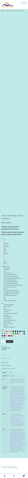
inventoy (4, 353)
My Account (4, 476)
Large (23, 384)
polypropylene (13, 424)
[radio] (3, 244)
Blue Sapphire (17, 439)
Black (18, 436)
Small (17, 384)
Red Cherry (15, 454)
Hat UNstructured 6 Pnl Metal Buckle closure (17, 397)
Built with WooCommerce (13, 471)
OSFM (11, 387)
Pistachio (20, 452)
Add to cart (9, 345)
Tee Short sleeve (13, 390)
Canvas (19, 419)
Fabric (2, 307)
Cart (22, 475)
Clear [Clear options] (5, 341)
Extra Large (12, 386)
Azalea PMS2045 (13, 436)
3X (16, 386)
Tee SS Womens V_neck (16, 392)
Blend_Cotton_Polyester (15, 428)
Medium (20, 384)
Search (14, 476)
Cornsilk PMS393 (13, 442)
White (17, 455)
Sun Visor (16, 405)
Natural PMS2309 (15, 445)
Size (2, 242)
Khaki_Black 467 (18, 433)
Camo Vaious (12, 433)
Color (2, 333)
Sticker (17, 413)
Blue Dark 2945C (13, 437)
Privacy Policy (4, 471)
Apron (14, 413)
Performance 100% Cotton (15, 418)
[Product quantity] (3, 345)
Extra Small (16, 383)
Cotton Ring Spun (13, 425)
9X (12, 383)
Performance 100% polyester (16, 429)
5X (19, 386)
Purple (11, 454)
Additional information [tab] (5, 362)
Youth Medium (12, 384)
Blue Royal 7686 (20, 437)
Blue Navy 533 (22, 436)
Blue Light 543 (22, 440)
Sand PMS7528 (20, 454)
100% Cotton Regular (20, 424)
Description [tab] (3, 359)
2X (15, 386)
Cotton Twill (17, 421)
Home (4, 10)
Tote (11, 383)
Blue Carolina (16, 440)
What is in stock (8, 10)
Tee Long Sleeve (20, 390)
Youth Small (21, 383)
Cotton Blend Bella (21, 427)
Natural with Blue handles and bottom (17, 448)
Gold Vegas (19, 442)
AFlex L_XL (22, 386)
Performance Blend (14, 419)
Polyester (22, 428)
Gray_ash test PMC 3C (18, 434)
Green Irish (19, 443)
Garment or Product (5, 270)
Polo (11, 392)
